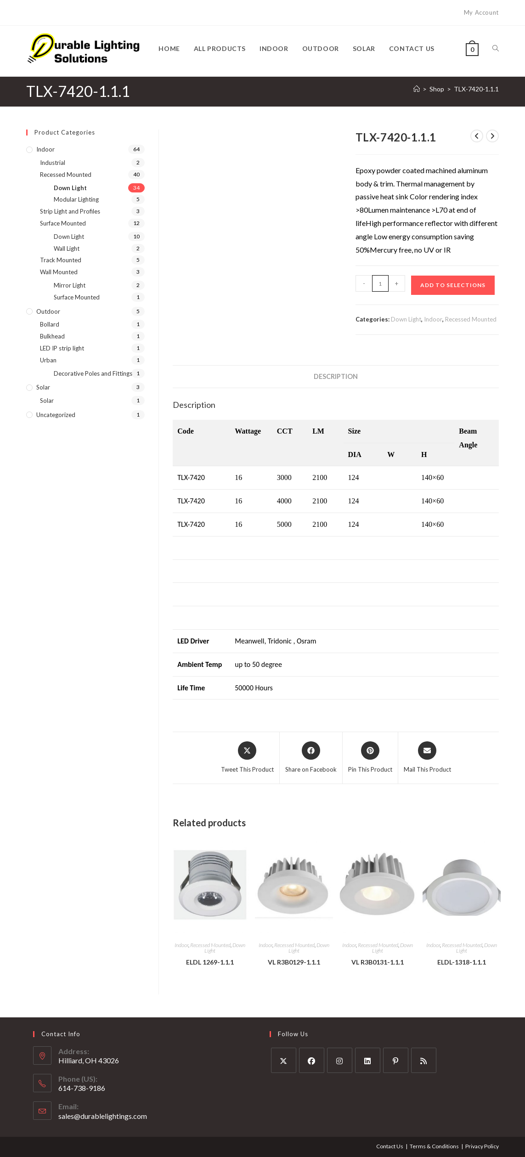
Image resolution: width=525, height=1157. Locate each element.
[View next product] (492, 136)
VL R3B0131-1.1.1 (377, 962)
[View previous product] (476, 136)
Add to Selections (452, 285)
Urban (48, 360)
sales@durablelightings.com (102, 1116)
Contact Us (389, 1146)
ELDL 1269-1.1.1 (210, 962)
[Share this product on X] (247, 757)
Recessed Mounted (471, 319)
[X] (283, 1060)
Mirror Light (69, 285)
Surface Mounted (63, 223)
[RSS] (423, 1060)
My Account (481, 12)
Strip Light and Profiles (70, 211)
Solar (43, 387)
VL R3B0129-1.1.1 (294, 962)
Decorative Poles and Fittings (93, 373)
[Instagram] (339, 1060)
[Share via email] (427, 757)
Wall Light (66, 248)
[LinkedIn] (367, 1060)
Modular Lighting (76, 199)
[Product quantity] (380, 283)
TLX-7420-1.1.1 (476, 89)
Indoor (433, 319)
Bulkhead (52, 336)
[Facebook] (311, 1060)
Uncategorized (55, 414)
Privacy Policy (482, 1146)
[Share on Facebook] (311, 757)
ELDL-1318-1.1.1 (461, 962)
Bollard (49, 324)
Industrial (52, 162)
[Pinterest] (395, 1060)
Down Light (406, 319)
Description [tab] (336, 376)
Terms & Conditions (434, 1146)
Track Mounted (60, 260)
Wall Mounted (59, 272)
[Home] (416, 89)
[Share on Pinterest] (370, 757)
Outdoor (48, 311)
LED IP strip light (62, 348)
